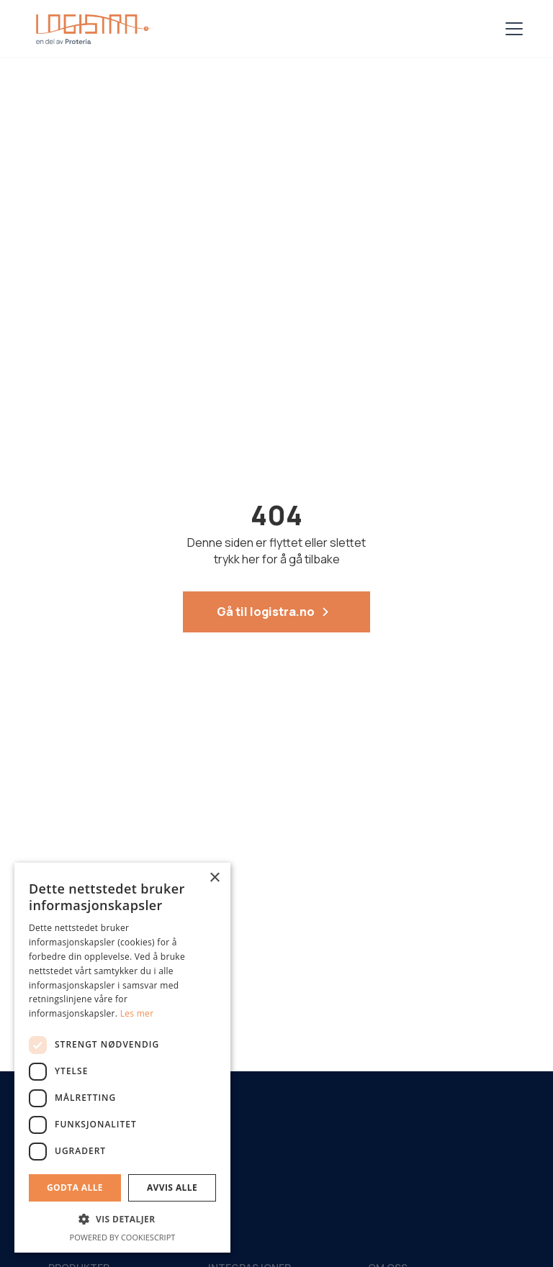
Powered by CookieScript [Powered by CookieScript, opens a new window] (123, 1237)
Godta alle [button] (75, 1187)
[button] (511, 29)
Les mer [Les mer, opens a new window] (137, 1013)
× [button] (214, 878)
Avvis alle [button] (172, 1187)
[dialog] (122, 1058)
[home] (92, 28)
